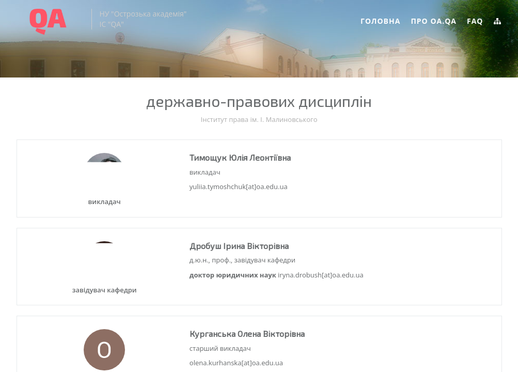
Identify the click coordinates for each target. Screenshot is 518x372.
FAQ (475, 21)
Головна (380, 21)
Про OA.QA (434, 21)
